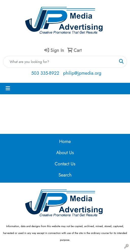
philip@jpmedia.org (82, 73)
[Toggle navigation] (8, 88)
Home (65, 141)
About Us (65, 152)
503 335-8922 (45, 73)
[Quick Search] (59, 62)
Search (65, 175)
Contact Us (65, 164)
